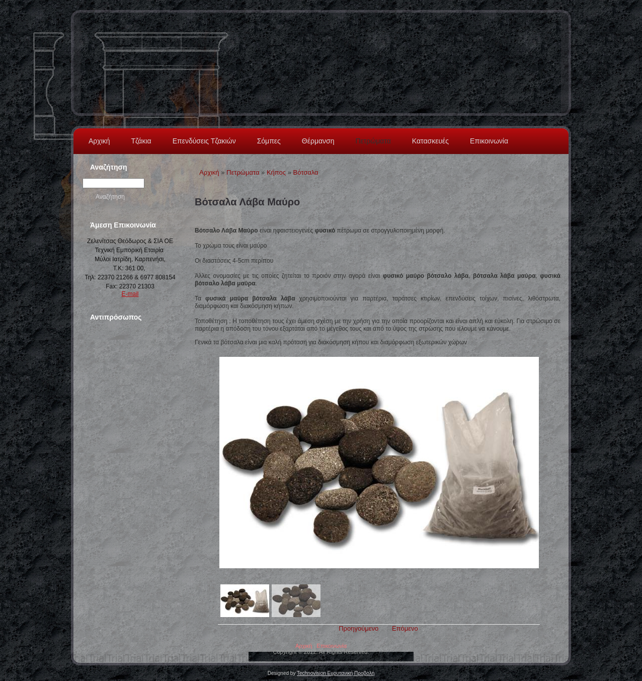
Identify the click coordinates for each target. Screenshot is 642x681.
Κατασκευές (430, 141)
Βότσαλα (305, 172)
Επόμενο (405, 628)
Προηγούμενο (358, 628)
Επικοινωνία (489, 141)
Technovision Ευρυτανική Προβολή (335, 673)
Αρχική (99, 141)
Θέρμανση (318, 141)
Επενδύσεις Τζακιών (204, 141)
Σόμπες (269, 141)
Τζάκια (141, 141)
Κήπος (276, 172)
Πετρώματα (372, 141)
